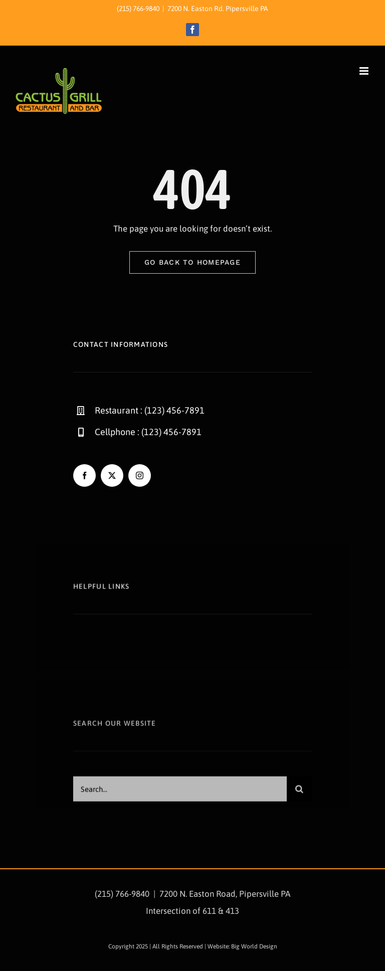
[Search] (299, 792)
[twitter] (112, 475)
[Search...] (180, 792)
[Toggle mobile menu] (364, 71)
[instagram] (139, 475)
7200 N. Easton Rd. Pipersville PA (217, 9)
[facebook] (84, 475)
